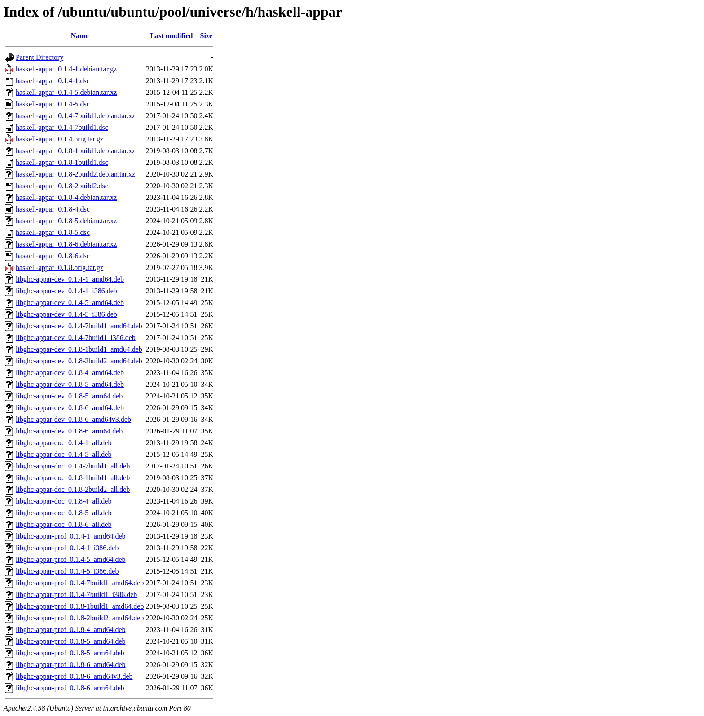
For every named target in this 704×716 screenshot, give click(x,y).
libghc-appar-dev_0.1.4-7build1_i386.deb (76, 337)
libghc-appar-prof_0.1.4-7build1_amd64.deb (80, 583)
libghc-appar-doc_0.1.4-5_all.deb (63, 454)
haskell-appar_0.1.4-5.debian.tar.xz (66, 92)
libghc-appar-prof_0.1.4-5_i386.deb (67, 571)
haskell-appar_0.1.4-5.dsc (53, 104)
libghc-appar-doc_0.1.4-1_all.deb (63, 442)
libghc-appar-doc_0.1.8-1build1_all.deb (73, 478)
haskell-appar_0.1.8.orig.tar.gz (59, 267)
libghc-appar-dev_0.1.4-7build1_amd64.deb (79, 326)
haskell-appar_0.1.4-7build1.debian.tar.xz (75, 115)
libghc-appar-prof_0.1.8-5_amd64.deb (71, 641)
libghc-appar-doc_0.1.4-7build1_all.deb (73, 466)
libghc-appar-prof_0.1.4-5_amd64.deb (71, 559)
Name (80, 36)
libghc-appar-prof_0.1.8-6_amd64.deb (71, 664)
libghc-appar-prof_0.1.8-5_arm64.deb (70, 653)
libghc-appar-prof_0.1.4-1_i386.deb (67, 548)
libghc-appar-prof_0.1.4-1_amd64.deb (71, 536)
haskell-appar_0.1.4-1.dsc (53, 80)
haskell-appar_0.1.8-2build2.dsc (62, 186)
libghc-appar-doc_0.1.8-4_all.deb (63, 501)
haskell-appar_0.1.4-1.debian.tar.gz (66, 69)
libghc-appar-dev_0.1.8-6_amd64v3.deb (73, 419)
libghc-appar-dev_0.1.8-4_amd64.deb (70, 372)
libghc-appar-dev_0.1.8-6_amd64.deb (70, 407)
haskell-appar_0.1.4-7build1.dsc (62, 127)
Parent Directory (39, 57)
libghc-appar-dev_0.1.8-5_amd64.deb (70, 384)
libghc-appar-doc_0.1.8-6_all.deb (63, 524)
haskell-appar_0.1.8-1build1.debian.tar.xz (75, 151)
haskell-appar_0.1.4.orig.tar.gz (59, 139)
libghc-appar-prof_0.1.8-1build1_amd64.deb (80, 606)
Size (206, 36)
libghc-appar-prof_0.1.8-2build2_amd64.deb (80, 618)
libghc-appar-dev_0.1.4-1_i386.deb (66, 291)
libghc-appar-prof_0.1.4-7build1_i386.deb (76, 594)
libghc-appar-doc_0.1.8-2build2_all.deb (73, 489)
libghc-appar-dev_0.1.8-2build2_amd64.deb (79, 361)
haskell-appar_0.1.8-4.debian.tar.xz (66, 197)
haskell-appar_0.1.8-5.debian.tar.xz (66, 221)
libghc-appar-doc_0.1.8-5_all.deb (63, 513)
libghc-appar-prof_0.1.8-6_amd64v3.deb (74, 676)
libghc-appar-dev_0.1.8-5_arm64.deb (69, 396)
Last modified (171, 36)
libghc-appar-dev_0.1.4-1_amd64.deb (70, 279)
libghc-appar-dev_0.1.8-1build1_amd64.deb (79, 349)
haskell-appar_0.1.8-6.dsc (53, 256)
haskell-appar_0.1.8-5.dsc (53, 232)
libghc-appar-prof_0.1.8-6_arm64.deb (70, 688)
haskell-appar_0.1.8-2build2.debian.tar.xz (75, 174)
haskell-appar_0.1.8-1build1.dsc (62, 162)
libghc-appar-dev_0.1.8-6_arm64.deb (69, 431)
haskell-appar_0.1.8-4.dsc (53, 209)
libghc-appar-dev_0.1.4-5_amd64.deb (70, 302)
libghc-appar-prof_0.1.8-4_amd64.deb (71, 629)
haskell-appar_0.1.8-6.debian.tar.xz (66, 244)
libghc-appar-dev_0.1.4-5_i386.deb (66, 314)
